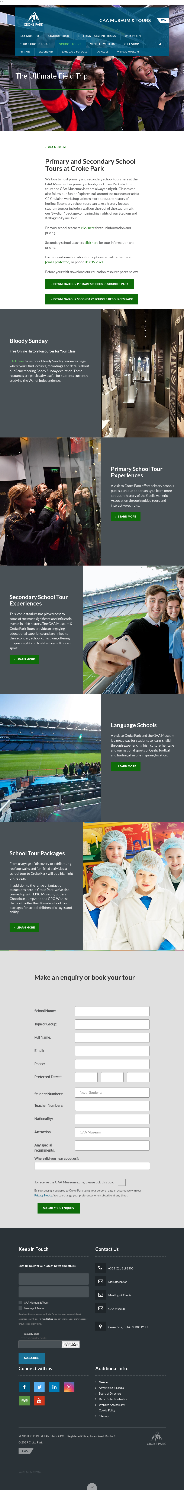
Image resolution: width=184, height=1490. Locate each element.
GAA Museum (29, 36)
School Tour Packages (37, 853)
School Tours (70, 44)
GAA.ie (101, 1382)
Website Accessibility (110, 1405)
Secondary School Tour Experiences (39, 600)
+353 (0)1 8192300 (114, 1268)
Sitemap (102, 1416)
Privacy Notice (43, 1195)
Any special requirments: (44, 1147)
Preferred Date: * (48, 1077)
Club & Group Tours (35, 44)
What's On (133, 36)
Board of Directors (108, 1393)
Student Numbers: (48, 1094)
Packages (102, 52)
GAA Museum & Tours (125, 20)
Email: (39, 1050)
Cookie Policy (105, 1410)
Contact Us (135, 3)
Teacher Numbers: (48, 1105)
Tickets (157, 3)
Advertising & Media (109, 1387)
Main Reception (111, 1281)
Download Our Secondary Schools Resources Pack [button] (92, 299)
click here (88, 228)
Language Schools (74, 52)
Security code (31, 1333)
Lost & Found (82, 3)
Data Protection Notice (111, 1399)
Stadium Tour (58, 36)
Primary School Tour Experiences (136, 472)
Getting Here (110, 3)
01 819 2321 (94, 262)
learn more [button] (24, 927)
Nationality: (43, 1119)
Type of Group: (45, 1024)
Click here (17, 361)
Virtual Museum (103, 44)
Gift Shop (131, 44)
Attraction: (42, 1132)
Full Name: (42, 1037)
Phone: (39, 1064)
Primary (25, 52)
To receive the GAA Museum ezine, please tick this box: (74, 1182)
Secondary (46, 52)
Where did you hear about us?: (56, 1158)
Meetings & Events (113, 1295)
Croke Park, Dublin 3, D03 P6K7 (121, 1326)
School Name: (45, 1011)
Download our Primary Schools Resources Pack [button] (89, 284)
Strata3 (37, 1472)
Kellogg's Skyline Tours (97, 36)
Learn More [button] (125, 516)
